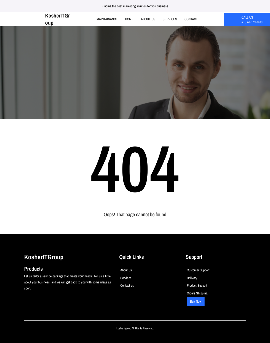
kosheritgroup (123, 328)
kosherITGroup (57, 19)
